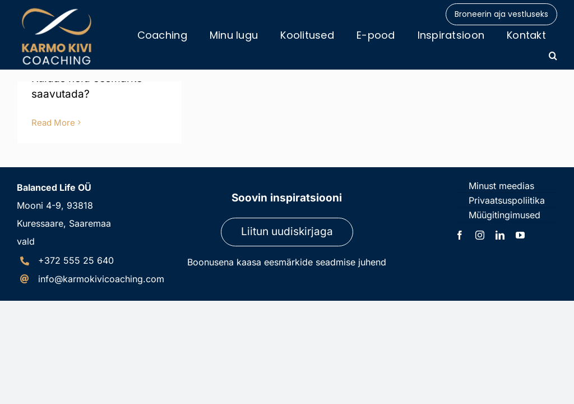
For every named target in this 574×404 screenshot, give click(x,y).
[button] (553, 55)
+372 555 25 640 (76, 260)
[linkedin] (500, 235)
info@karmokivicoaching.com (101, 278)
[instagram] (479, 235)
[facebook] (459, 235)
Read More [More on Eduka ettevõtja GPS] (53, 122)
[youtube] (520, 235)
